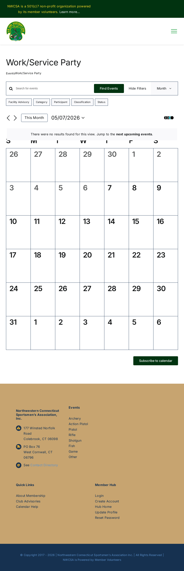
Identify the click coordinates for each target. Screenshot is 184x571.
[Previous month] (8, 118)
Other (73, 457)
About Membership (30, 496)
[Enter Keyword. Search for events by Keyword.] (55, 88)
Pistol (73, 429)
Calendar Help (27, 507)
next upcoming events (134, 134)
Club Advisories (28, 501)
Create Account (107, 501)
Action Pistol (78, 424)
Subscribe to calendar (155, 361)
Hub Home (103, 507)
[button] (170, 118)
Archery (75, 418)
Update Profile (106, 512)
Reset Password (107, 518)
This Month (34, 118)
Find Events (109, 88)
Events (10, 73)
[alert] (92, 134)
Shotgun (75, 440)
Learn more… (69, 12)
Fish (72, 446)
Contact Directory (44, 465)
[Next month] (15, 118)
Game (73, 451)
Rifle (72, 435)
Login (99, 496)
